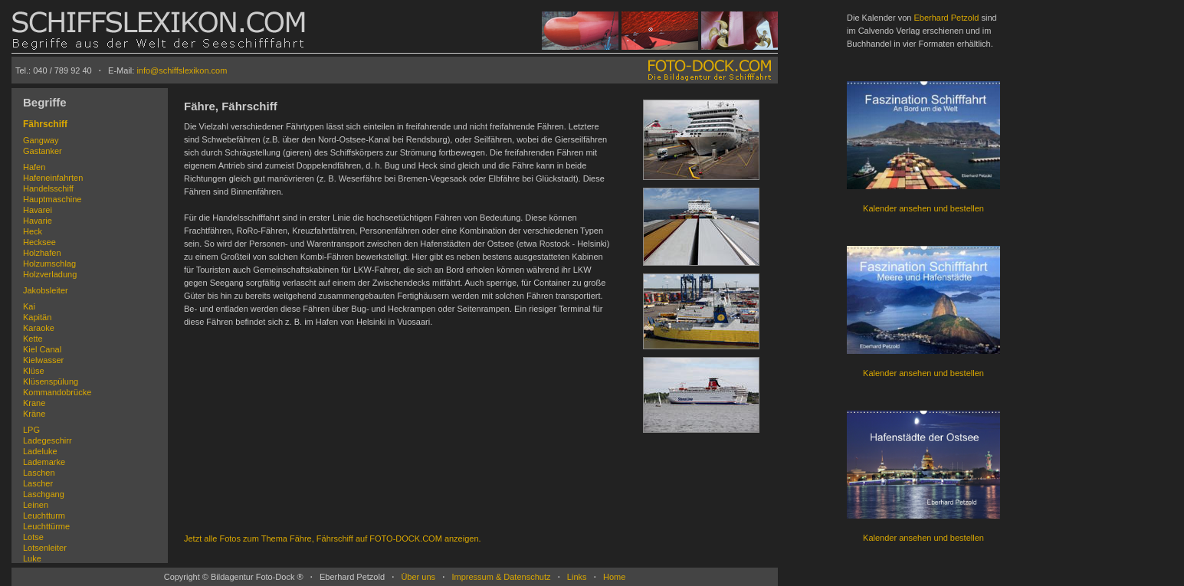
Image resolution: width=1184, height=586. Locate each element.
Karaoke (38, 327)
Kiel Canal (42, 349)
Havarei (37, 209)
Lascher (38, 483)
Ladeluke (40, 451)
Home (614, 576)
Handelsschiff (48, 188)
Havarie (37, 220)
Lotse (33, 537)
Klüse (33, 370)
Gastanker (42, 151)
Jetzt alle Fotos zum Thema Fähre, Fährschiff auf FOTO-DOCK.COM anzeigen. (332, 538)
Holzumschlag (49, 263)
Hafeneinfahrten (53, 177)
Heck (32, 231)
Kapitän (37, 317)
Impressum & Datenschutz (500, 576)
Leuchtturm (44, 515)
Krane (34, 403)
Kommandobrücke (57, 392)
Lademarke (44, 462)
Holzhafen (42, 252)
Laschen (39, 472)
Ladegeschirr (47, 440)
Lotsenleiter (45, 547)
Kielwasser (43, 360)
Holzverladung (50, 274)
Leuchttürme (46, 526)
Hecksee (39, 242)
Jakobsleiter (45, 290)
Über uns (418, 576)
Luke (32, 558)
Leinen (35, 504)
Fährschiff (45, 124)
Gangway (40, 140)
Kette (33, 338)
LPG (31, 429)
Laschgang (43, 494)
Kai (29, 306)
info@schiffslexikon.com (181, 70)
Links (577, 576)
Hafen (34, 167)
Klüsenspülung (50, 381)
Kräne (34, 413)
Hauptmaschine (52, 199)
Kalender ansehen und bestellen (923, 208)
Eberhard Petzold (946, 17)
